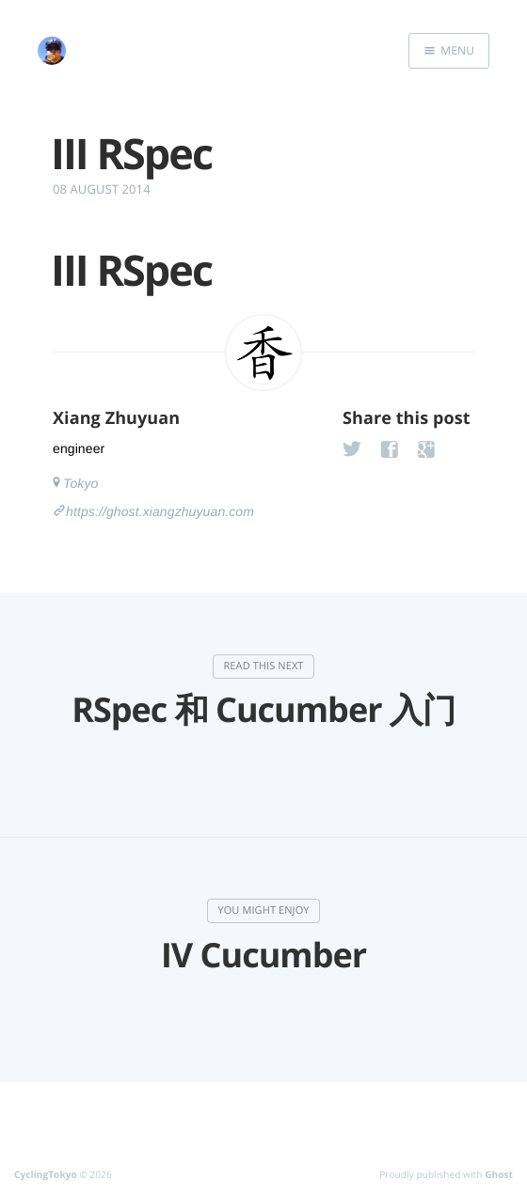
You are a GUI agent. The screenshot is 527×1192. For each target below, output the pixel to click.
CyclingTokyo (45, 1174)
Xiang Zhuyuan (116, 418)
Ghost (499, 1174)
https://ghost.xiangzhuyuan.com (160, 511)
